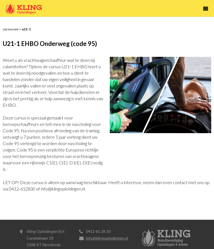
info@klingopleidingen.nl (107, 238)
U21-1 (26, 29)
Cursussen (11, 29)
